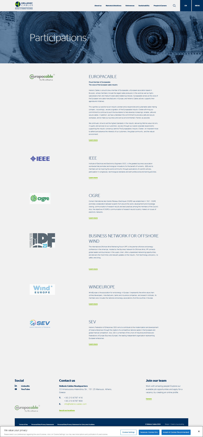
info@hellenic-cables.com (75, 404)
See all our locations (67, 410)
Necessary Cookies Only (149, 433)
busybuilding (180, 424)
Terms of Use (23, 424)
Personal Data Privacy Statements (42, 424)
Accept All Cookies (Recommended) (176, 433)
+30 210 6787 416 (73, 397)
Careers (149, 399)
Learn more (93, 140)
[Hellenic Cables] (24, 6)
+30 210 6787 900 (73, 401)
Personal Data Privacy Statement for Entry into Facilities (76, 424)
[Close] (199, 433)
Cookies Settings (128, 433)
